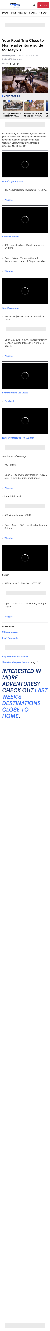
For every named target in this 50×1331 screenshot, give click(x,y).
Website (9, 200)
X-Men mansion (10, 632)
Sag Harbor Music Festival (15, 657)
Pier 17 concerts (10, 638)
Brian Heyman (8, 56)
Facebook (10, 401)
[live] (43, 5)
